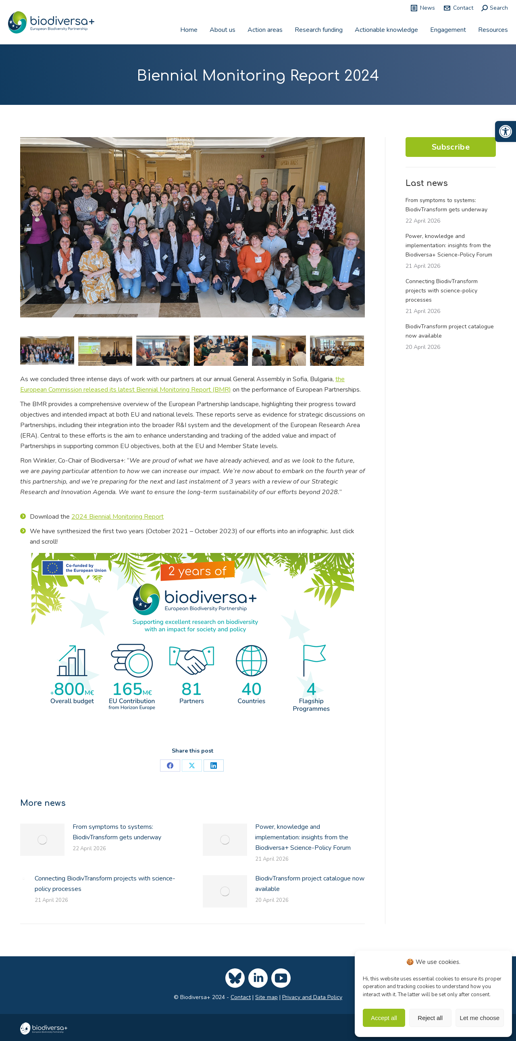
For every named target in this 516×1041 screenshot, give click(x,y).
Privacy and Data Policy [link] (312, 997)
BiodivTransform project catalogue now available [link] (309, 883)
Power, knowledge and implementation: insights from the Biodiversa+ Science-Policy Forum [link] (303, 837)
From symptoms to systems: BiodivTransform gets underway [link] (117, 832)
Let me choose (479, 1017)
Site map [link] (266, 997)
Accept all (384, 1017)
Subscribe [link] (451, 147)
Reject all (430, 1017)
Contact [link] (458, 8)
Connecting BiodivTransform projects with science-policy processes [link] (105, 883)
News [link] (422, 8)
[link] (505, 131)
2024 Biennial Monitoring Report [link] (117, 516)
